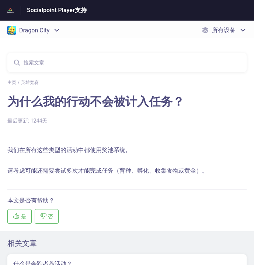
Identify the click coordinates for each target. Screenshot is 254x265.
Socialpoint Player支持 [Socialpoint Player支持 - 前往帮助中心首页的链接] (57, 10)
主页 (11, 82)
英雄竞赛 (30, 82)
